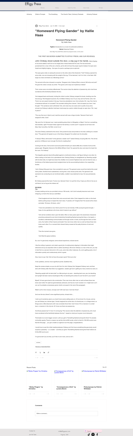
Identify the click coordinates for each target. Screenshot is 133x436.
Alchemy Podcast (92, 14)
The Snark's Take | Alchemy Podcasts (72, 14)
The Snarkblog (53, 14)
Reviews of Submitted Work (42, 346)
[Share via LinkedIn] (44, 352)
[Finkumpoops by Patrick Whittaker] (94, 377)
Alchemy (29, 14)
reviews (38, 342)
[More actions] (97, 26)
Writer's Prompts (40, 14)
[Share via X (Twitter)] (40, 352)
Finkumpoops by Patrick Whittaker (93, 388)
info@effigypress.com (64, 431)
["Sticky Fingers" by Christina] (39, 377)
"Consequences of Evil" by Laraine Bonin (66, 388)
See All (104, 367)
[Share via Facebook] (36, 352)
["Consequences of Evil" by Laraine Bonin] (66, 377)
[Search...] (93, 431)
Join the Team (32, 434)
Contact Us (32, 431)
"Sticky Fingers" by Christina (36, 388)
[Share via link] (48, 352)
